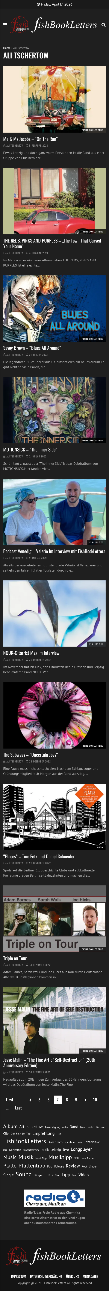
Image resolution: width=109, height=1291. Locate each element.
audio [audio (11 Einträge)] (65, 1127)
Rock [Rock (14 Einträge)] (84, 1166)
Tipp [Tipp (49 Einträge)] (65, 1174)
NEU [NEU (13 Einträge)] (76, 1158)
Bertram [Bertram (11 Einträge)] (100, 1127)
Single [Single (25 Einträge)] (8, 1174)
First (9, 1099)
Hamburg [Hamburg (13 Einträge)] (70, 1142)
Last (18, 1108)
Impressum (18, 1276)
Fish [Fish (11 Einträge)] (59, 1133)
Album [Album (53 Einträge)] (10, 1126)
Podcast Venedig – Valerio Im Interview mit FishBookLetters (54, 551)
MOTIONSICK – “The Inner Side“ (30, 449)
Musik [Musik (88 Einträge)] (25, 1157)
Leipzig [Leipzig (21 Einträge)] (56, 1149)
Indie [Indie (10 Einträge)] (80, 1142)
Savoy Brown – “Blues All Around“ (32, 347)
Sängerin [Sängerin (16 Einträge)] (39, 1175)
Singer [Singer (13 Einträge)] (93, 1166)
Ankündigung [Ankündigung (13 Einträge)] (52, 1127)
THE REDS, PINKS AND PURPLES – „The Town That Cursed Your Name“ (52, 243)
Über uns (72, 1276)
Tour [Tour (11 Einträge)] (74, 1175)
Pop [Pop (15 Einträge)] (49, 1166)
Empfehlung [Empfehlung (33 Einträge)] (43, 1133)
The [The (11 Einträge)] (57, 1175)
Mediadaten (90, 1276)
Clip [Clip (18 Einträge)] (6, 1134)
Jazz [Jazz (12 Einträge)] (5, 1149)
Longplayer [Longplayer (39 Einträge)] (81, 1149)
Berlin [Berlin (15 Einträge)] (90, 1127)
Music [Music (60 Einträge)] (10, 1157)
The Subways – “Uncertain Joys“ (30, 754)
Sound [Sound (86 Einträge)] (24, 1174)
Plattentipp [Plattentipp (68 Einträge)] (31, 1165)
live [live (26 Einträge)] (66, 1149)
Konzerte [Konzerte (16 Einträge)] (15, 1150)
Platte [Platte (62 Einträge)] (10, 1165)
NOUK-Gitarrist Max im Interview (31, 652)
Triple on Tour (15, 957)
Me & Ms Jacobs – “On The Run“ (30, 138)
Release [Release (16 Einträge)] (59, 1166)
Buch (100, 847)
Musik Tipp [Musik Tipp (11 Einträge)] (41, 1158)
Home (7, 48)
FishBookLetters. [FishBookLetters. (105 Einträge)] (25, 1141)
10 (95, 1099)
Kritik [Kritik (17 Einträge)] (45, 1150)
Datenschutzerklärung (46, 1276)
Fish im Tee (96, 542)
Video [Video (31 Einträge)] (84, 1174)
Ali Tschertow (15, 145)
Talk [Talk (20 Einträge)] (50, 1175)
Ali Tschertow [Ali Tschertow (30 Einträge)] (31, 1126)
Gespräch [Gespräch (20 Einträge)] (56, 1142)
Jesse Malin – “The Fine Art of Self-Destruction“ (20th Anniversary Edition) (49, 1062)
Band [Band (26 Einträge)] (74, 1126)
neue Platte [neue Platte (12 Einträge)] (87, 1158)
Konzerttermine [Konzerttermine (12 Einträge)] (31, 1149)
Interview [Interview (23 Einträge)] (92, 1142)
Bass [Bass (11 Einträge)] (82, 1127)
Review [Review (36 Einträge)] (73, 1166)
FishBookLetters (92, 130)
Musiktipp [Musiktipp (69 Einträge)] (60, 1157)
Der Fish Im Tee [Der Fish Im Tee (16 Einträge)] (20, 1134)
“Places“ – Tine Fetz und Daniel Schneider (39, 856)
